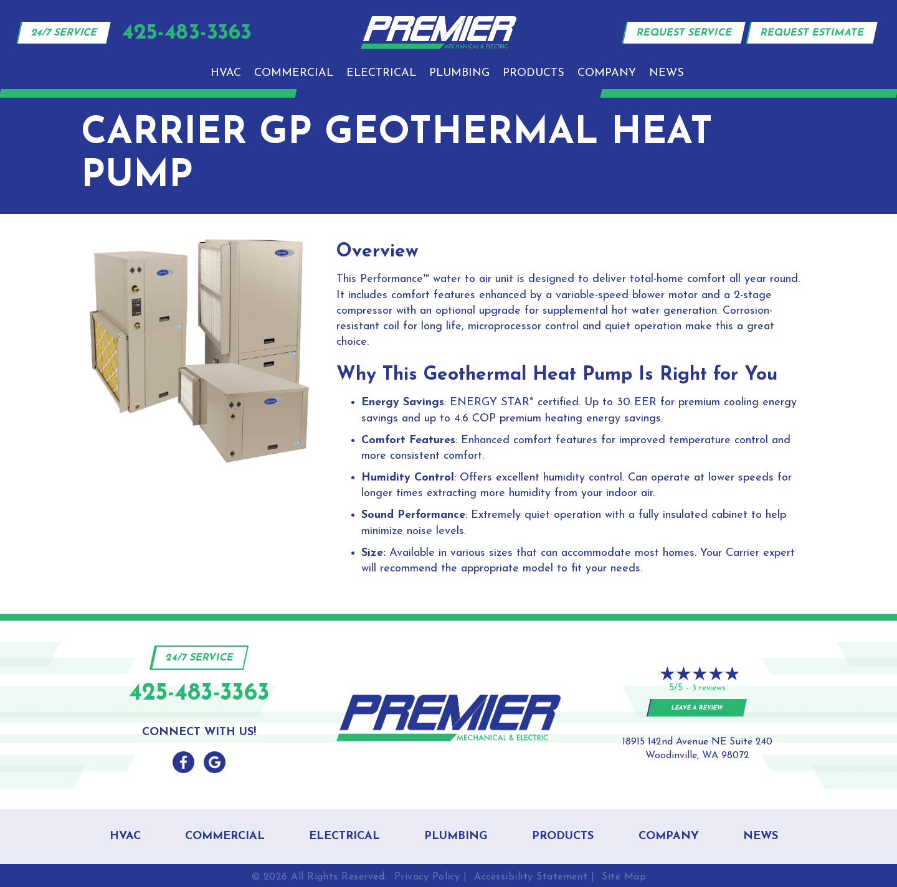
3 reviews (709, 688)
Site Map (624, 877)
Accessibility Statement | (534, 877)
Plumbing (459, 73)
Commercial (293, 73)
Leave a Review (697, 708)
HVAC (226, 73)
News (666, 73)
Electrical (381, 73)
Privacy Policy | (430, 877)
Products (533, 73)
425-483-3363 (199, 694)
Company (606, 73)
